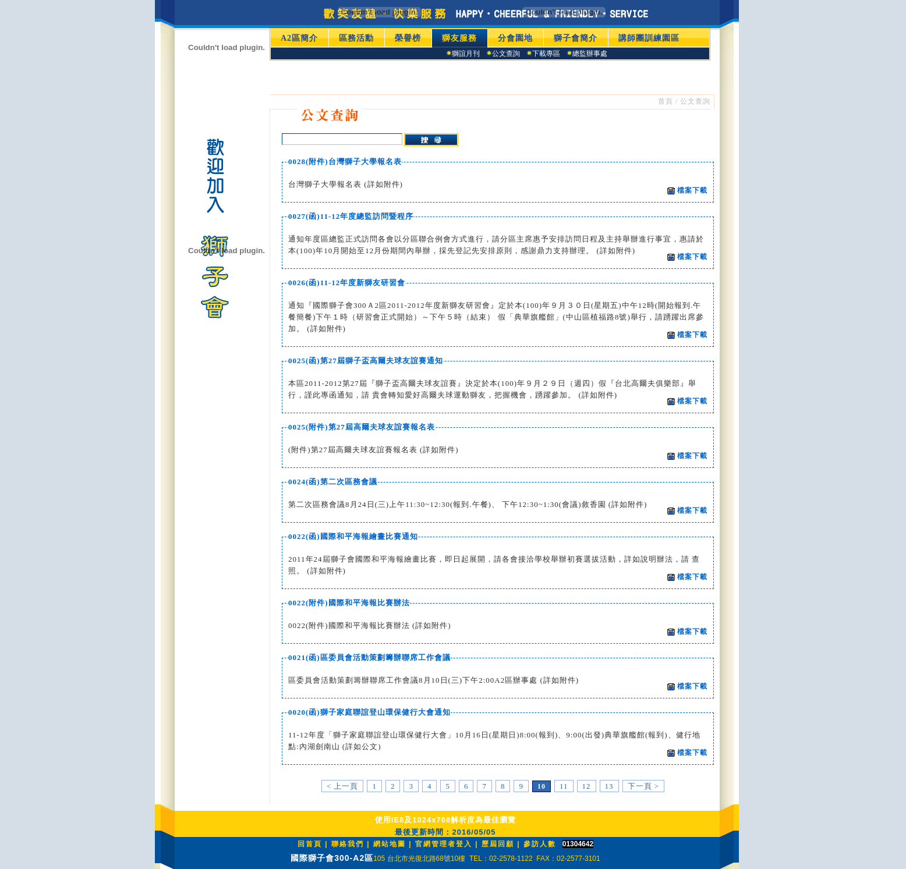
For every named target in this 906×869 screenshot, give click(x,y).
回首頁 (310, 844)
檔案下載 (687, 190)
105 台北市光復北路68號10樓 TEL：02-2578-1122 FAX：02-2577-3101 (486, 858)
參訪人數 (539, 844)
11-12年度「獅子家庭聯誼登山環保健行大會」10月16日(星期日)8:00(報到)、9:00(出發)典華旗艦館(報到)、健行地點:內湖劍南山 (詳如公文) (494, 740)
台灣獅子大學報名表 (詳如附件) (345, 184)
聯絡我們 (347, 844)
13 (609, 786)
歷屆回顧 (498, 844)
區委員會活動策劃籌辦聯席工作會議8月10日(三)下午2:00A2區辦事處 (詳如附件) (433, 680)
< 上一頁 (343, 786)
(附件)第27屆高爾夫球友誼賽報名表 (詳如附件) (373, 449)
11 (564, 786)
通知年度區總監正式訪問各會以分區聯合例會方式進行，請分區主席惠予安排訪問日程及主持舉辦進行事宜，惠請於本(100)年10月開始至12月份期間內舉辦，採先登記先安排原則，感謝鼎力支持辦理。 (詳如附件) (496, 245)
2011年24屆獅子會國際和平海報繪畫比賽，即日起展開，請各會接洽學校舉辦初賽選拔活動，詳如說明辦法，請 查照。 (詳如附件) (494, 565)
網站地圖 (389, 844)
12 (586, 786)
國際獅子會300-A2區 (332, 858)
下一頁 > (644, 786)
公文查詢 (695, 101)
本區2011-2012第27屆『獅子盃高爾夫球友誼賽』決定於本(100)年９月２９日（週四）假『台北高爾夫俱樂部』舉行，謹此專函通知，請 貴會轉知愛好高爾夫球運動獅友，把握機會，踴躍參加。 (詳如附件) (492, 389)
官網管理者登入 (443, 844)
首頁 (665, 101)
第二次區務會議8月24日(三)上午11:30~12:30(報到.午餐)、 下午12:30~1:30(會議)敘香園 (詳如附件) (467, 504)
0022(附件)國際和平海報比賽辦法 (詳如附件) (369, 625)
